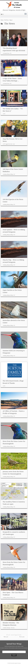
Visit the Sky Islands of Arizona (15, 663)
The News (6, 20)
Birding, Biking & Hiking (8, 174)
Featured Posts (6, 53)
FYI (10, 53)
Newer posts (22, 636)
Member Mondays (7, 627)
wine (14, 144)
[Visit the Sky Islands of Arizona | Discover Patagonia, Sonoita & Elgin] (14, 5)
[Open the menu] (25, 14)
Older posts (5, 636)
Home (2, 20)
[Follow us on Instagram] (3, 14)
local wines (10, 144)
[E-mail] (1, 14)
